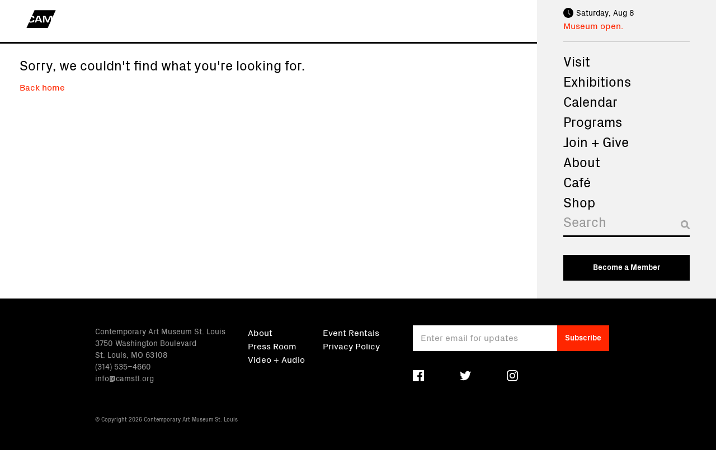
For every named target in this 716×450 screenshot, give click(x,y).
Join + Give (596, 141)
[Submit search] (685, 224)
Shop (579, 201)
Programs (592, 121)
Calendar (590, 101)
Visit (576, 60)
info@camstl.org (124, 377)
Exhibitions (597, 81)
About (581, 161)
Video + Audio (276, 359)
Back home (42, 86)
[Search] (626, 224)
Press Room (272, 345)
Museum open (592, 25)
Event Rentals (351, 332)
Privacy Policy (351, 345)
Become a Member (626, 266)
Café (577, 181)
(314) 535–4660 (123, 366)
